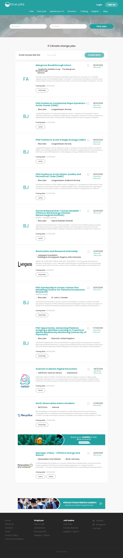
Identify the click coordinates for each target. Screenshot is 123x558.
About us (9, 524)
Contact (9, 527)
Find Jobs (101, 26)
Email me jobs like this (29, 55)
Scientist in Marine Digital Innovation (56, 368)
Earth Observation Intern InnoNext (55, 403)
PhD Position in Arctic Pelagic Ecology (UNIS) (61, 139)
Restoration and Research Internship (57, 251)
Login (99, 4)
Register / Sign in (42, 535)
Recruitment (40, 531)
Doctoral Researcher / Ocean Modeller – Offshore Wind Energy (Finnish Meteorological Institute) (58, 213)
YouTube (96, 528)
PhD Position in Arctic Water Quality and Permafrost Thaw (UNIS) (58, 175)
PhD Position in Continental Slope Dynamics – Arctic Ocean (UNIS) (61, 104)
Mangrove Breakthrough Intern (53, 65)
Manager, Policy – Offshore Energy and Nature (58, 454)
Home (8, 520)
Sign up (111, 4)
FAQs (7, 531)
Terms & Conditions (14, 539)
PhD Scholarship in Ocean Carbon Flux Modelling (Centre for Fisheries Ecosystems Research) (60, 289)
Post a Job (39, 524)
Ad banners (39, 527)
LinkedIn (99, 520)
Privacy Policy (11, 535)
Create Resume (70, 527)
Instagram (101, 524)
